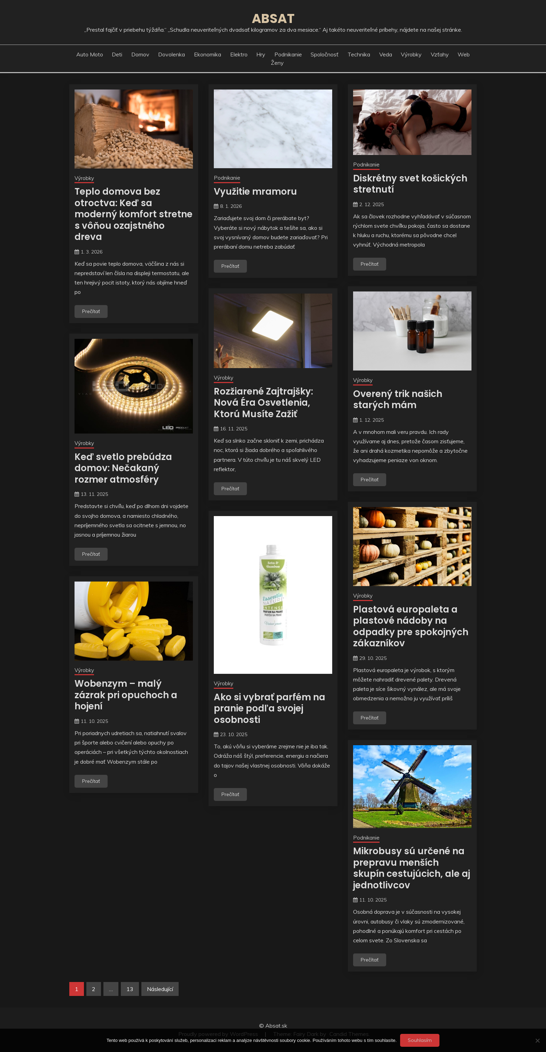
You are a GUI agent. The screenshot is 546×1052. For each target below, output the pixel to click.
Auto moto (89, 54)
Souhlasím (420, 1040)
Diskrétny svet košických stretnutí (410, 184)
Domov (140, 54)
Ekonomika (207, 54)
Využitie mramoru (255, 191)
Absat (273, 18)
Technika (359, 54)
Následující (160, 988)
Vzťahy (440, 54)
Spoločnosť (324, 54)
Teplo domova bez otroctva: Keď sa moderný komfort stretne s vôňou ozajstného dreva (134, 214)
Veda (385, 54)
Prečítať (91, 311)
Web (464, 54)
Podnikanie (288, 54)
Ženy (277, 62)
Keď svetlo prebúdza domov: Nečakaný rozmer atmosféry (123, 468)
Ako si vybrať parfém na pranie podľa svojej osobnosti (269, 708)
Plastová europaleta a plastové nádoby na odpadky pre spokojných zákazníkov (410, 626)
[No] (537, 1040)
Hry (260, 54)
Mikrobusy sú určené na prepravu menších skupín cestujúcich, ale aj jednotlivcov (411, 868)
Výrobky (411, 54)
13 (129, 988)
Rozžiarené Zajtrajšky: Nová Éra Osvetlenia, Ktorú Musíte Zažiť (263, 402)
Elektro (239, 54)
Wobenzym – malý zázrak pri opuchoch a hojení (126, 694)
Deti (117, 54)
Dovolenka (171, 54)
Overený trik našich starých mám (397, 400)
